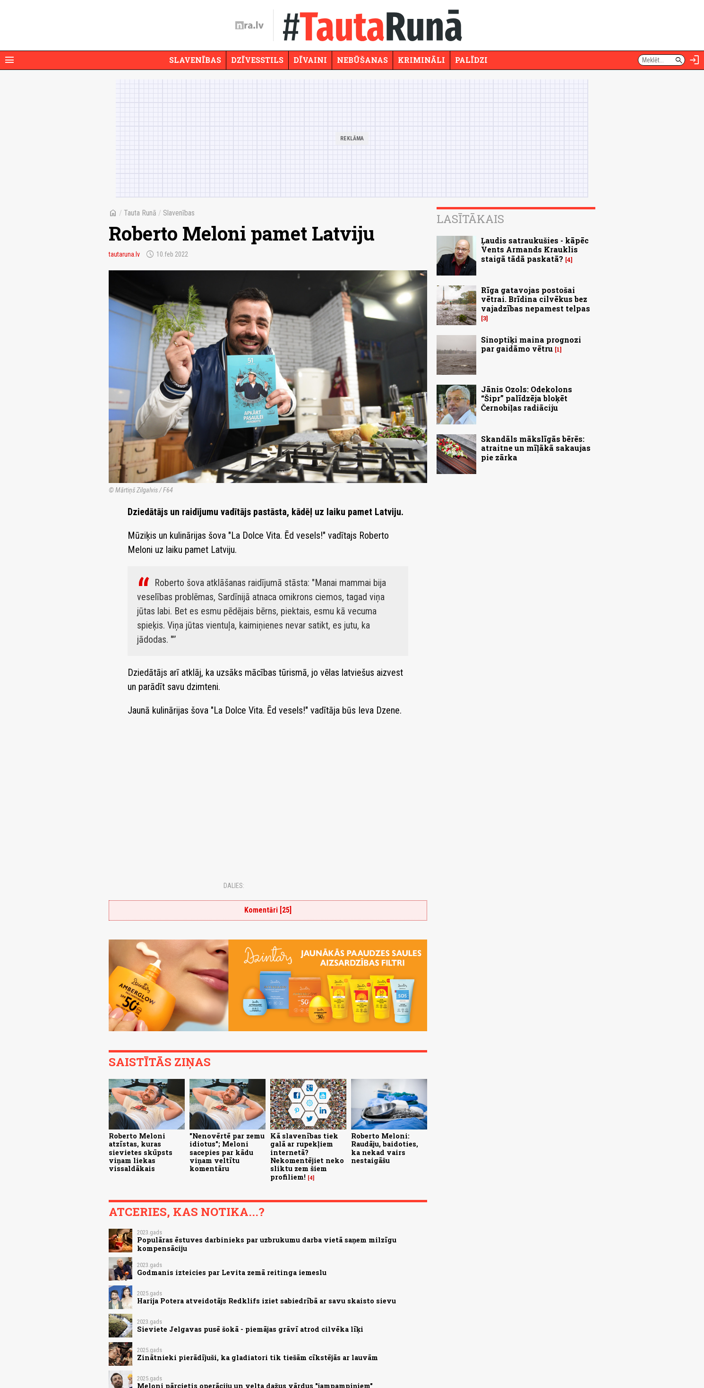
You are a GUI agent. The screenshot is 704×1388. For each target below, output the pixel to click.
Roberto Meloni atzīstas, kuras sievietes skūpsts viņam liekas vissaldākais (140, 1152)
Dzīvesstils (257, 60)
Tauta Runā (140, 212)
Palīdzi (471, 60)
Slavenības (195, 60)
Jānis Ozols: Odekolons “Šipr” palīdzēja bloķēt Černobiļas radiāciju (526, 398)
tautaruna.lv (124, 254)
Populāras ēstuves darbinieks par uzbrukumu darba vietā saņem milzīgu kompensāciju (266, 1243)
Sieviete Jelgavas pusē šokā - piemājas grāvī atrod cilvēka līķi (250, 1329)
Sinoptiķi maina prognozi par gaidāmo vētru (531, 344)
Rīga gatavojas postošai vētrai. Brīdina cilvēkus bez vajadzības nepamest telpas (535, 299)
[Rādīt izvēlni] (9, 60)
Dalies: (233, 885)
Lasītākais (470, 218)
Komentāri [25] (268, 909)
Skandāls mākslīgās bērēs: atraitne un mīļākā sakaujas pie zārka (536, 448)
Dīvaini (310, 60)
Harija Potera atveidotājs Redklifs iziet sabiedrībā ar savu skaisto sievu (266, 1300)
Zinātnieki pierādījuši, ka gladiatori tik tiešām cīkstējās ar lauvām (257, 1357)
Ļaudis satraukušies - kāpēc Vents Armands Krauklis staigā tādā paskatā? (535, 249)
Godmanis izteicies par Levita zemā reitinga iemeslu (231, 1272)
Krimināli (421, 60)
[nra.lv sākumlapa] (249, 25)
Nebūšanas (362, 60)
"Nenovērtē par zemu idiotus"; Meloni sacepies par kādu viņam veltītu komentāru (227, 1152)
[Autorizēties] (694, 60)
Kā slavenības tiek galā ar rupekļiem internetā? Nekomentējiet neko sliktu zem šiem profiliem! (307, 1156)
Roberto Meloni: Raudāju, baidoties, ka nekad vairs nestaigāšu (384, 1148)
